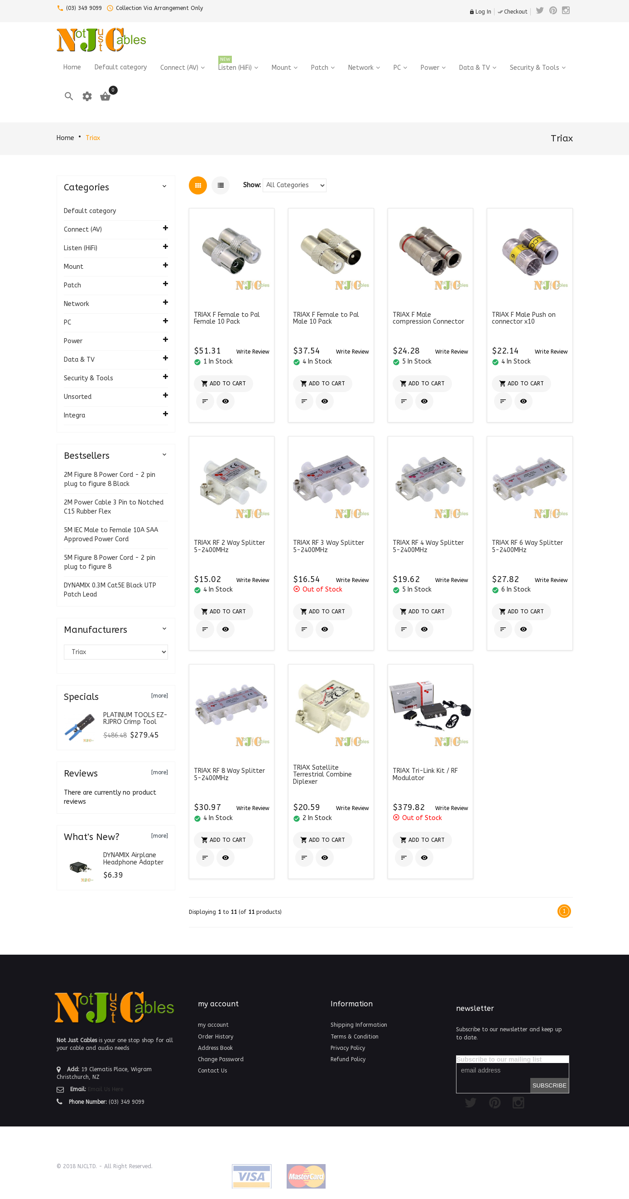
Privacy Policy (348, 1048)
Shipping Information (359, 1025)
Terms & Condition (355, 1037)
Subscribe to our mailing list (499, 1059)
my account (213, 1025)
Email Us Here (105, 1089)
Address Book (215, 1048)
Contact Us (212, 1071)
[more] (159, 696)
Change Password (221, 1059)
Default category (90, 211)
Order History (215, 1037)
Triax (93, 138)
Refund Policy (348, 1059)
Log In (480, 12)
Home (65, 138)
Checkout (513, 12)
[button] (252, 351)
